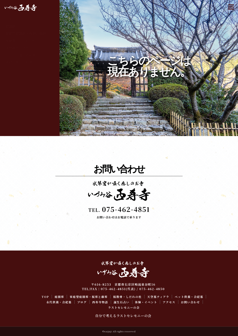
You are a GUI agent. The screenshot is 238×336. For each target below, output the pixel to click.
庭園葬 (11, 26)
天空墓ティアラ (17, 48)
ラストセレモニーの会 (22, 113)
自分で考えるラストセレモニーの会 (123, 315)
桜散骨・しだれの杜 (21, 41)
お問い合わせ (16, 106)
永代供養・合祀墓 (19, 62)
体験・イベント (17, 91)
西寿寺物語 (14, 77)
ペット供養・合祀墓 (21, 55)
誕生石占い (14, 84)
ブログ (11, 70)
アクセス (12, 99)
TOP (9, 19)
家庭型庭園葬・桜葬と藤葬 (26, 33)
